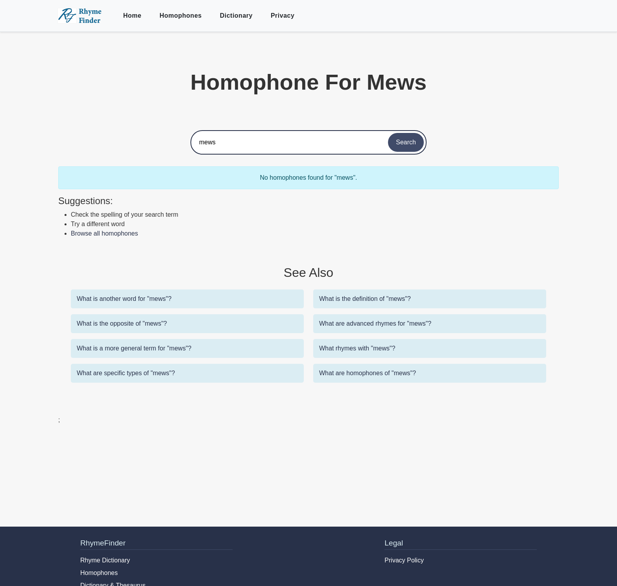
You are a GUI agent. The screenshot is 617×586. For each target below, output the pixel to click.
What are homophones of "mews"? (367, 373)
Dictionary (236, 15)
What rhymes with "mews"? (357, 348)
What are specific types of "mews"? (126, 373)
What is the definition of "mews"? (365, 298)
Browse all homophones (104, 233)
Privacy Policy (404, 560)
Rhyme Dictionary (105, 560)
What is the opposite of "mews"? (122, 323)
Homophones (180, 15)
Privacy (282, 15)
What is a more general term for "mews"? (134, 348)
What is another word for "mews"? (124, 298)
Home (132, 15)
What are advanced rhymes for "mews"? (375, 323)
